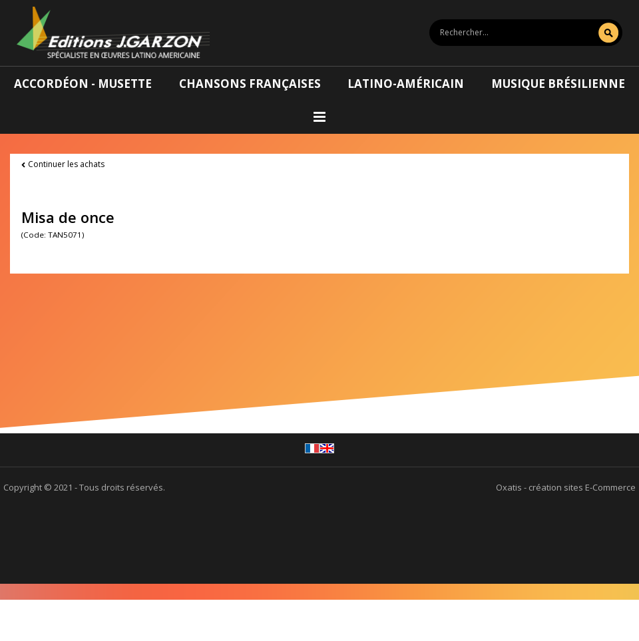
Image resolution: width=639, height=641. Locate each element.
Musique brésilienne (558, 83)
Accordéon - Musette (83, 83)
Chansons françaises (250, 83)
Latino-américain (405, 83)
